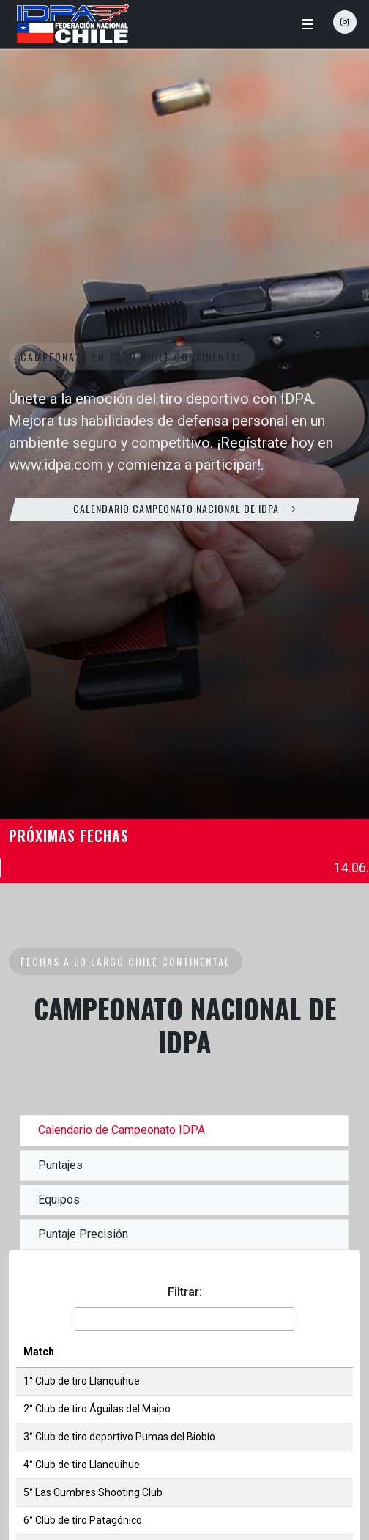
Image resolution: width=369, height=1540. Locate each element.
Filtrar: (185, 1292)
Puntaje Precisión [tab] (83, 1234)
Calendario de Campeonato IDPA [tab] (121, 1130)
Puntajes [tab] (60, 1165)
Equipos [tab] (59, 1199)
